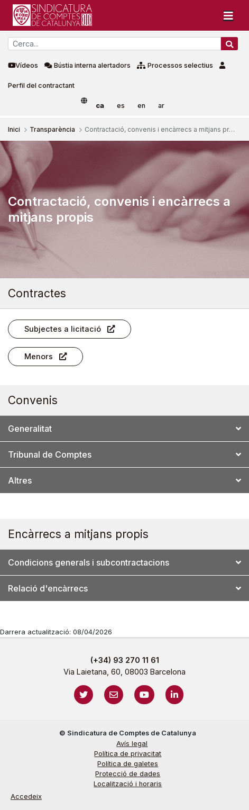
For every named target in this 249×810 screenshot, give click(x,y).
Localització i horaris (128, 784)
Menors (38, 356)
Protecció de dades (127, 774)
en (141, 106)
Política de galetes (127, 764)
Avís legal (131, 744)
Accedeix (26, 796)
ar (161, 106)
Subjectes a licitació (62, 328)
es (121, 106)
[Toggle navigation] (228, 15)
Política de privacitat (127, 754)
